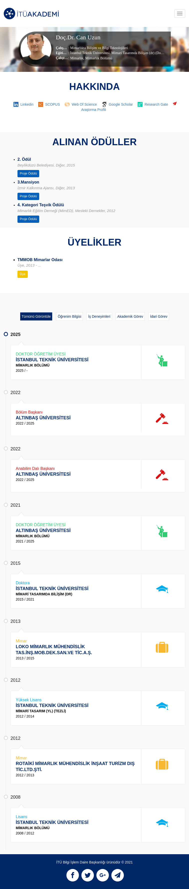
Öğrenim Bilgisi (69, 316)
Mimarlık (76, 58)
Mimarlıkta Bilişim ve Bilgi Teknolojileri (99, 48)
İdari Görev (158, 316)
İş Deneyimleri (99, 316)
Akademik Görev (130, 316)
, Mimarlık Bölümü (97, 58)
